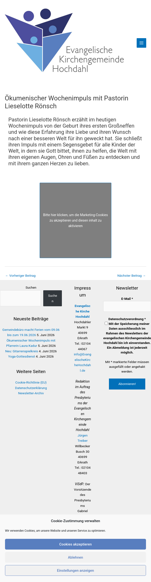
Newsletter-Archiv (31, 393)
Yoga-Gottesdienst (21, 356)
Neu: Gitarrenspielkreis (21, 351)
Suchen (31, 287)
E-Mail (127, 299)
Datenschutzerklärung (31, 388)
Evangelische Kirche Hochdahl (83, 311)
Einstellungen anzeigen (75, 570)
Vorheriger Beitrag (20, 275)
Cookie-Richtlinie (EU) (31, 382)
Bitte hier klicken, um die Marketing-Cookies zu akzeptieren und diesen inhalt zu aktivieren (75, 220)
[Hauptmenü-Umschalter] (141, 43)
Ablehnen (75, 557)
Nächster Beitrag (131, 275)
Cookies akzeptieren (75, 544)
